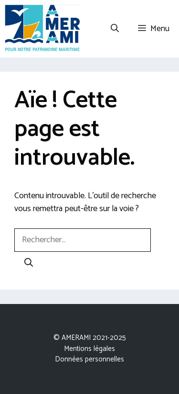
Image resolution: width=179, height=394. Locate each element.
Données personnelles (89, 359)
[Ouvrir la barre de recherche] (114, 28)
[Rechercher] (28, 263)
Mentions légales (89, 349)
